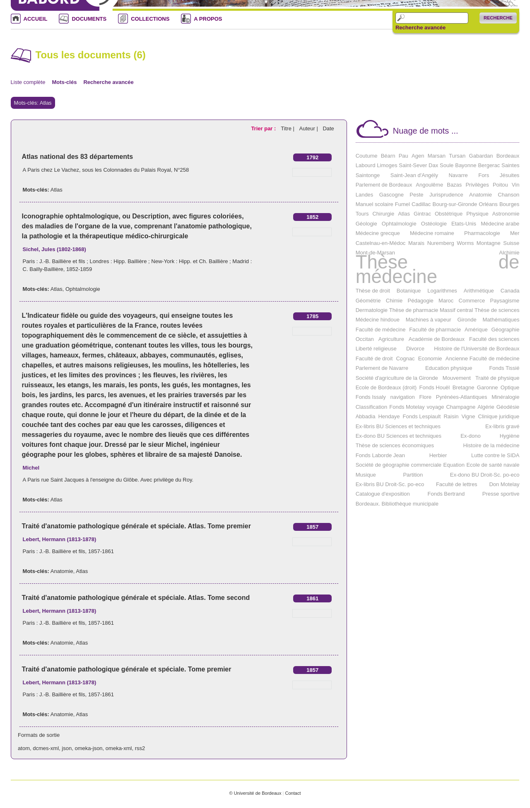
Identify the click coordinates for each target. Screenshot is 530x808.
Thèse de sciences (497, 310)
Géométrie (368, 300)
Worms (465, 243)
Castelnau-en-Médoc (381, 243)
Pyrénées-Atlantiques (461, 397)
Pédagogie (421, 300)
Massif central (456, 310)
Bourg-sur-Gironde (454, 204)
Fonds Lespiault (422, 416)
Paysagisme (505, 300)
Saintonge (368, 175)
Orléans (488, 204)
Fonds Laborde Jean (380, 455)
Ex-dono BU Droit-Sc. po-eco (485, 475)
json (67, 748)
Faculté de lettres (456, 484)
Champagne (460, 407)
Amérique (476, 329)
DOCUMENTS (89, 19)
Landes (364, 195)
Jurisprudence (446, 195)
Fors (483, 175)
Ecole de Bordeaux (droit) (386, 387)
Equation (454, 465)
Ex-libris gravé (502, 426)
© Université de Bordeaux (255, 793)
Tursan (457, 156)
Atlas (57, 190)
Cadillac (421, 204)
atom (24, 748)
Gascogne (391, 195)
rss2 (140, 748)
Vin (516, 185)
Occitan (365, 339)
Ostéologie (434, 224)
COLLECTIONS (150, 19)
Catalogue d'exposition (383, 494)
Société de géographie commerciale (398, 465)
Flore (425, 397)
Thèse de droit (373, 291)
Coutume (367, 156)
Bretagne (464, 387)
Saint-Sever (413, 165)
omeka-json (88, 748)
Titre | (288, 128)
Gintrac (422, 214)
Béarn (388, 156)
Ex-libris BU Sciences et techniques (398, 426)
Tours (362, 214)
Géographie (505, 329)
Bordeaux (508, 156)
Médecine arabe (500, 224)
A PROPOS (208, 19)
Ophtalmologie (82, 289)
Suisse (511, 243)
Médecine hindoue (378, 319)
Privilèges (477, 185)
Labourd (366, 165)
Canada (510, 291)
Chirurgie (383, 214)
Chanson (508, 195)
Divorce (415, 348)
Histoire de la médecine (491, 445)
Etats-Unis (463, 224)
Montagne (489, 243)
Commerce (472, 300)
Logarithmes (442, 291)
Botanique (409, 291)
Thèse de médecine (438, 269)
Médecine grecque (378, 233)
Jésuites (510, 175)
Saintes (510, 165)
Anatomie (62, 571)
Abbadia (366, 416)
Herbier (438, 455)
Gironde (466, 319)
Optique (510, 387)
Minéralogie (505, 397)
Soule (446, 165)
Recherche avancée (420, 27)
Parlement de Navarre (382, 368)
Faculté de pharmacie (435, 329)
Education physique (448, 368)
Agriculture (391, 339)
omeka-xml (119, 748)
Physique (477, 214)
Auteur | (309, 128)
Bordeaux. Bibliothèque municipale (397, 504)
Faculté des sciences (494, 339)
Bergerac (489, 165)
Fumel (402, 204)
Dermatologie (372, 310)
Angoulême (429, 185)
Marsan (437, 156)
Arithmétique (479, 291)
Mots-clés (64, 82)
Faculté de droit (374, 358)
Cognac (405, 358)
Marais (416, 243)
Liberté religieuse (376, 348)
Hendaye (389, 416)
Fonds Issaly (371, 397)
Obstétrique (449, 214)
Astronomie (506, 214)
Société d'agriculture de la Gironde (397, 378)
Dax (433, 165)
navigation (402, 397)
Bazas (454, 185)
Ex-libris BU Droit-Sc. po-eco (390, 484)
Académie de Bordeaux (437, 339)
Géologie (366, 224)
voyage (435, 407)
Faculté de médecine (381, 329)
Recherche (498, 17)
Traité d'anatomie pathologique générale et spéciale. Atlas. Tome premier (136, 526)
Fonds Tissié (504, 368)
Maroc (445, 300)
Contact (293, 793)
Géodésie (508, 407)
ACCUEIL (36, 19)
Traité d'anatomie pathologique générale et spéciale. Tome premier (126, 669)
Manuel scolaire (374, 204)
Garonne (487, 387)
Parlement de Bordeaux (384, 185)
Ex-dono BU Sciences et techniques (398, 436)
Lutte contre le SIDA (495, 455)
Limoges (387, 165)
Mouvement (457, 378)
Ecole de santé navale (492, 465)
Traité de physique (497, 378)
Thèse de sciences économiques (395, 445)
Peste (416, 195)
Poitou (500, 185)
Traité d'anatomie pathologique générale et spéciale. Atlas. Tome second (136, 597)
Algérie (485, 407)
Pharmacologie (482, 233)
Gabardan (481, 156)
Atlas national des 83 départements (77, 156)
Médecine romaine (432, 233)
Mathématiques (501, 319)
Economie (430, 358)
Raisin (450, 416)
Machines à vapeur (428, 319)
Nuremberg (440, 243)
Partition (413, 475)
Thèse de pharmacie (413, 310)
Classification (372, 407)
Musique (366, 475)
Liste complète (28, 82)
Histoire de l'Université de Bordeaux (476, 348)
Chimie (394, 300)
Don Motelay (504, 484)
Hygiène (510, 436)
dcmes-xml (46, 748)
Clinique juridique (499, 416)
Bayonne (465, 165)
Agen (418, 156)
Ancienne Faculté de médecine (483, 358)
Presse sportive (501, 494)
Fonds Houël (434, 387)
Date (328, 128)
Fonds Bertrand (446, 494)
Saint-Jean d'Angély (414, 175)
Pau (403, 156)
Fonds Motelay (406, 407)
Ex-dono (470, 436)
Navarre (457, 175)
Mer (514, 233)
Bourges (509, 204)
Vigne (468, 416)
